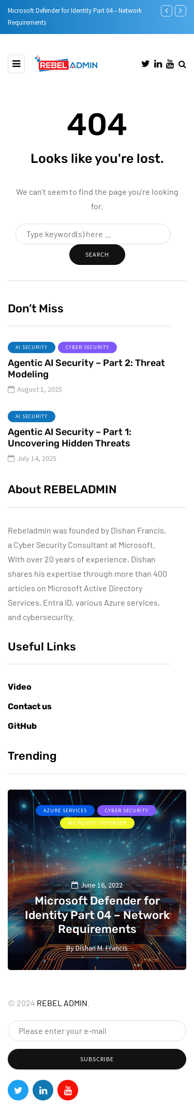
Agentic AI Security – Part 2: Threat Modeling (86, 381)
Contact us (30, 706)
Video (20, 687)
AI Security (32, 360)
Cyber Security (87, 360)
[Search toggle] (182, 64)
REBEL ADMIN (62, 1003)
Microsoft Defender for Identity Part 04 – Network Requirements (97, 915)
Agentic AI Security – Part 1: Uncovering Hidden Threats (69, 450)
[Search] (93, 234)
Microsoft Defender (97, 823)
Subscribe (97, 1059)
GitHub (22, 726)
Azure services (65, 810)
